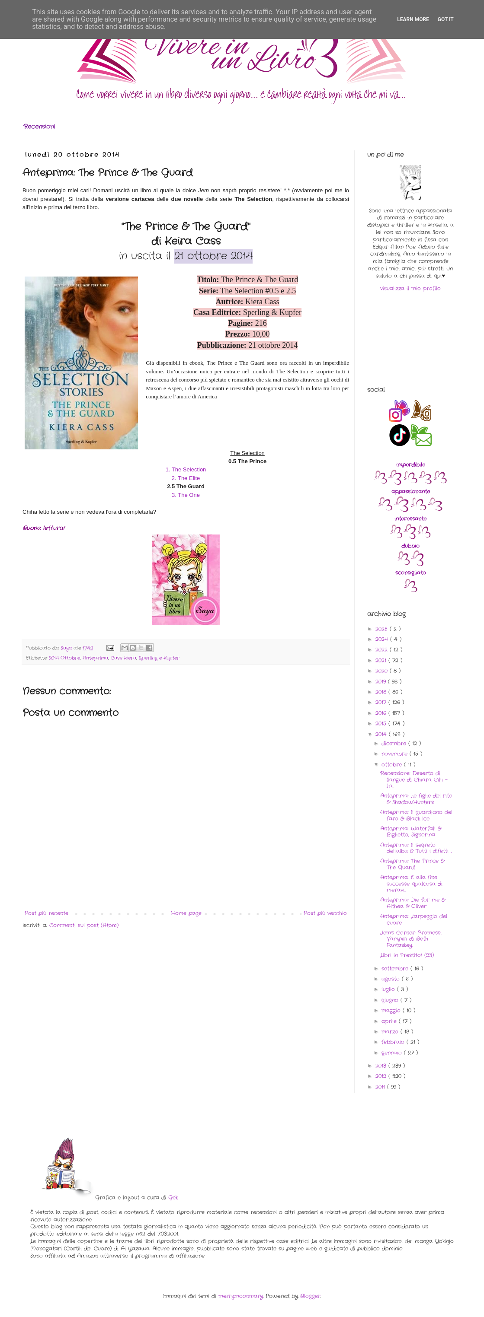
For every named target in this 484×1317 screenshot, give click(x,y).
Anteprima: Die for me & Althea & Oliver (412, 903)
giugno (391, 1000)
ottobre (392, 764)
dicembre (394, 743)
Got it (446, 19)
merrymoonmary (240, 1296)
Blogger (310, 1296)
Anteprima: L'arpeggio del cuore (413, 919)
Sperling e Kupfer (159, 658)
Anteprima (95, 658)
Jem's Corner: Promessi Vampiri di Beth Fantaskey (411, 939)
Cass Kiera (123, 658)
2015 (381, 723)
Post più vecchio (325, 913)
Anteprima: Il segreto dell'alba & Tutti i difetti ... (416, 848)
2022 (382, 649)
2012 (381, 1076)
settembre (395, 968)
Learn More (413, 19)
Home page (186, 913)
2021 (381, 660)
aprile (390, 1021)
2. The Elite (186, 478)
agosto (391, 979)
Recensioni (39, 126)
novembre (395, 753)
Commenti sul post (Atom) (84, 925)
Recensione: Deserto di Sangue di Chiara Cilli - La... (414, 779)
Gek (173, 1197)
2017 (381, 702)
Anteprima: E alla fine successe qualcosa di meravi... (411, 884)
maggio (392, 1010)
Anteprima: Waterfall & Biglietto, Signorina (410, 831)
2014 (382, 734)
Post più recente (46, 913)
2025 (382, 629)
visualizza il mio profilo (410, 288)
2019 (381, 681)
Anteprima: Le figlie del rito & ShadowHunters (416, 798)
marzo (391, 1031)
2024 (382, 639)
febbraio (394, 1042)
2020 (382, 670)
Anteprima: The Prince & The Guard (412, 864)
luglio (389, 989)
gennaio (392, 1052)
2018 (381, 692)
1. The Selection (186, 469)
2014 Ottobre (64, 658)
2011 (381, 1087)
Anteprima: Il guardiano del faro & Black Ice (416, 815)
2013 (381, 1065)
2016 (381, 713)
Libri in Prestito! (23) (407, 955)
